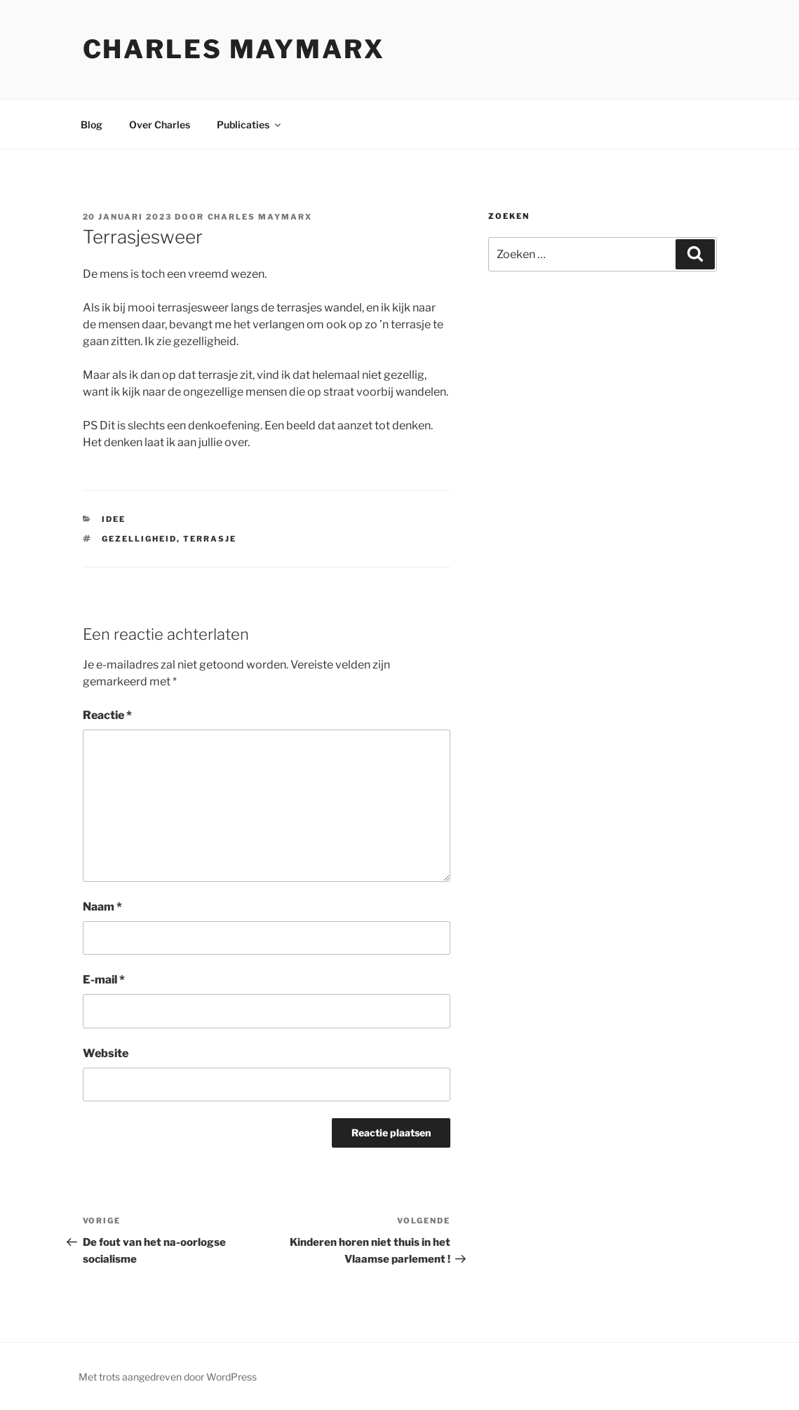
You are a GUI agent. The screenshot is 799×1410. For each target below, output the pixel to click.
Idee (114, 519)
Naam (102, 906)
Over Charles (159, 124)
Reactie (107, 715)
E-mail (104, 979)
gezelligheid (139, 539)
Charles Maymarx (234, 49)
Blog (91, 124)
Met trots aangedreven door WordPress (168, 1377)
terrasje (209, 539)
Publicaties (250, 124)
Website (105, 1053)
